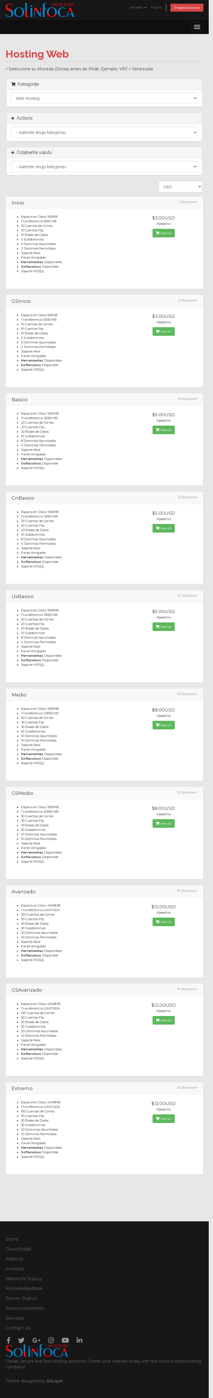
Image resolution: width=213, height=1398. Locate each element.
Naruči (164, 233)
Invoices (15, 1269)
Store (12, 1239)
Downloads (18, 1249)
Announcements (25, 1308)
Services (15, 1318)
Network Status (24, 1278)
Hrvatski (138, 7)
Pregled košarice (187, 8)
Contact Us (18, 1328)
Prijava (156, 7)
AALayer (55, 1381)
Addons (14, 1259)
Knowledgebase (24, 1288)
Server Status (21, 1298)
